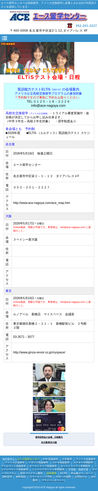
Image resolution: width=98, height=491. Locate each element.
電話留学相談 (49, 389)
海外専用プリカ (49, 422)
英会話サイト (49, 404)
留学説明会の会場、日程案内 (49, 437)
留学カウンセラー (49, 372)
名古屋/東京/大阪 (49, 442)
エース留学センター (49, 16)
